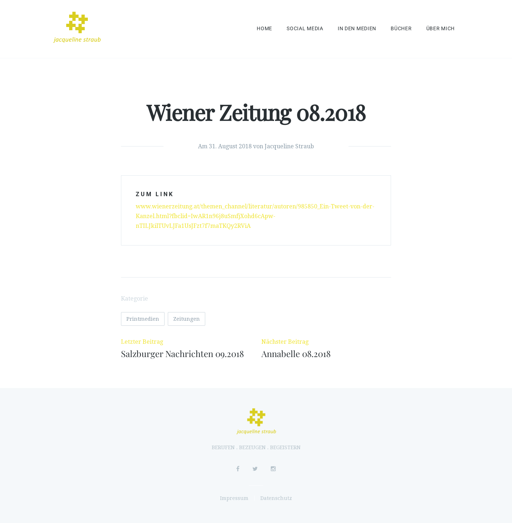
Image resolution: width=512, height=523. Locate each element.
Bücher (401, 29)
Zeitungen (186, 319)
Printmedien (142, 319)
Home (264, 29)
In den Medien (357, 29)
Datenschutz (276, 498)
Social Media (305, 29)
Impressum (234, 498)
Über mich (440, 29)
